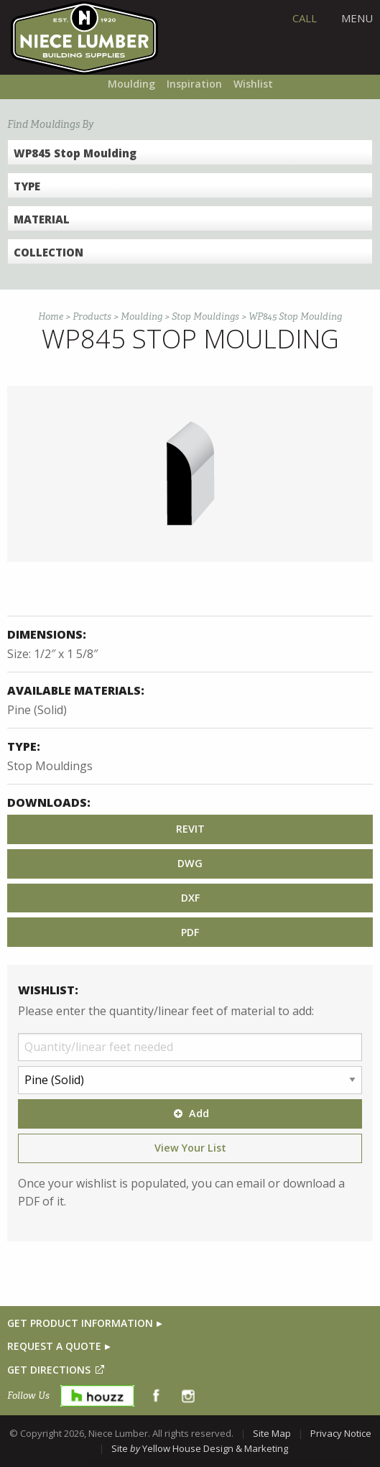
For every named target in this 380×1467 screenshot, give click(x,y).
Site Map (272, 1433)
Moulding (131, 84)
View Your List (190, 1147)
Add (189, 1113)
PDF (190, 932)
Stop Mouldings (205, 316)
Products (92, 316)
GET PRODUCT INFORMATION (80, 1323)
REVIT (190, 829)
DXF (190, 897)
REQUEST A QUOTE (54, 1346)
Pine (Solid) (37, 710)
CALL (304, 18)
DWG (190, 863)
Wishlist (253, 84)
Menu (357, 18)
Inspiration (194, 84)
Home (50, 316)
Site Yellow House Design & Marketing (199, 1448)
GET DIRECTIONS (49, 1369)
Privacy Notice (340, 1433)
